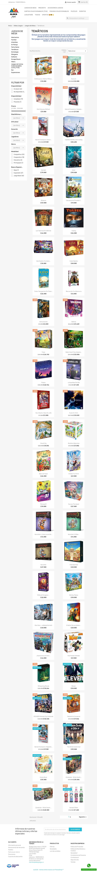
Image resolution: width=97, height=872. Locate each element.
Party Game (15, 47)
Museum (43, 200)
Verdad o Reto (73, 807)
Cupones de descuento (15, 856)
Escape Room (15, 59)
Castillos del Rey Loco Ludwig (73, 140)
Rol (12, 70)
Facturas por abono (14, 852)
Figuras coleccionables (59, 11)
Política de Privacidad (77, 846)
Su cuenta (12, 842)
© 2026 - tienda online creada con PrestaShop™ (48, 870)
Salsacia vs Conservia (73, 716)
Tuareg (74, 231)
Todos (37, 15)
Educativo (18, 160)
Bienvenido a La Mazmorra (73, 291)
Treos (43, 352)
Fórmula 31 (43, 504)
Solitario (14, 57)
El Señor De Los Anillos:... (73, 625)
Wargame (14, 54)
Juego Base (19, 176)
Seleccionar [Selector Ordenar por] (77, 51)
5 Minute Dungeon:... (43, 595)
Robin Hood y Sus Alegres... (74, 352)
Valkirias (73, 322)
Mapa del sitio (75, 860)
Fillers (13, 62)
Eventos (82, 11)
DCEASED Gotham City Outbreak (43, 716)
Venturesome (43, 322)
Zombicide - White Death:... (74, 777)
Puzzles (74, 11)
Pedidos (10, 850)
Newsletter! (74, 853)
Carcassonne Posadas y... (73, 200)
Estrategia (14, 52)
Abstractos (15, 37)
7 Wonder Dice (73, 565)
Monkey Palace (73, 595)
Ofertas (52, 846)
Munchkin (43, 565)
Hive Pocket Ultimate (74, 655)
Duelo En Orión (73, 413)
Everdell (43, 170)
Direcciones (11, 854)
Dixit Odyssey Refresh (43, 109)
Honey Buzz (43, 777)
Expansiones (15, 72)
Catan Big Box (74, 261)
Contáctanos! (75, 857)
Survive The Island (73, 504)
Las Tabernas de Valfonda (43, 231)
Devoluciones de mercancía (16, 847)
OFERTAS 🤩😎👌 (48, 15)
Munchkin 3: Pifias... (73, 534)
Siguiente (83, 817)
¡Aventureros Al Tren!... (43, 655)
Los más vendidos (55, 851)
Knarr (73, 170)
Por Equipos (18, 163)
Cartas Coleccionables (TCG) (36, 11)
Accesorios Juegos (55, 8)
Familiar (14, 40)
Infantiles (14, 42)
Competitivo (19, 154)
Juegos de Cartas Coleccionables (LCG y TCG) (17, 66)
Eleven (74, 686)
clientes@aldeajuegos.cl (36, 862)
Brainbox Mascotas (73, 443)
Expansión (18, 173)
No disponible (19, 92)
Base (16, 170)
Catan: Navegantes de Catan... (43, 291)
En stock (18, 89)
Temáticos (14, 49)
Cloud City (43, 443)
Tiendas (73, 862)
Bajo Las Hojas (43, 474)
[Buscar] (77, 18)
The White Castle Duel (73, 747)
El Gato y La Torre (74, 474)
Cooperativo (19, 157)
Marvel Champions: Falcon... (43, 140)
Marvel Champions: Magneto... (43, 747)
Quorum (73, 79)
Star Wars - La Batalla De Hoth (43, 625)
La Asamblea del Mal (74, 382)
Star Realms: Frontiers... (43, 261)
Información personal (14, 845)
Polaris (43, 382)
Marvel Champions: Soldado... (73, 109)
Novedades (53, 849)
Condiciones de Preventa (78, 855)
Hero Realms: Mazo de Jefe (43, 413)
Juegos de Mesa (30, 8)
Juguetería (28, 15)
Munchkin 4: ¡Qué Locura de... (43, 534)
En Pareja (14, 45)
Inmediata (18, 99)
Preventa (42, 8)
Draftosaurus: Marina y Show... (43, 79)
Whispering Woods (43, 686)
